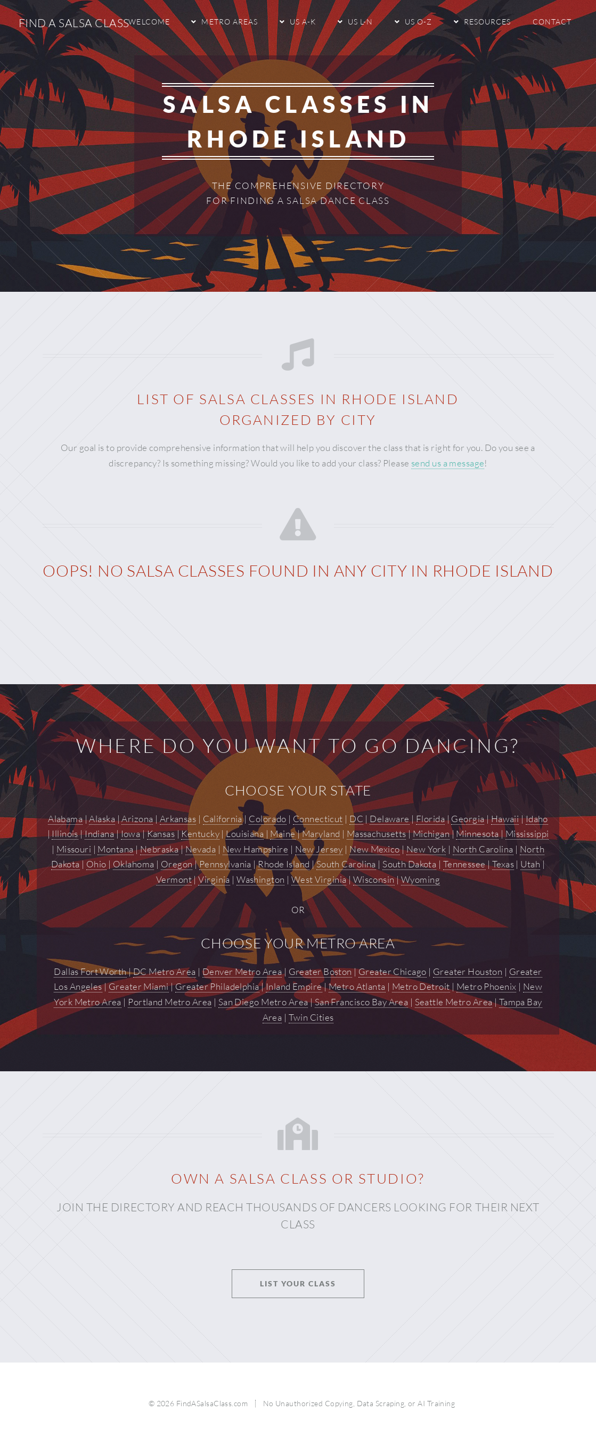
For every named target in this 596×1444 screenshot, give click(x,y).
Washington (260, 879)
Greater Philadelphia (217, 986)
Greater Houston (468, 971)
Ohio (96, 863)
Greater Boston (320, 971)
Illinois (65, 833)
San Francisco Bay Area (362, 1001)
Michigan (431, 833)
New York (426, 849)
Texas (503, 863)
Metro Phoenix (486, 986)
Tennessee (464, 863)
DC (356, 818)
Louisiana (245, 833)
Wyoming (420, 879)
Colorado (267, 818)
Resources (487, 21)
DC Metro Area (164, 971)
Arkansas (178, 818)
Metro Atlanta (357, 986)
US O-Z (418, 21)
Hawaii (505, 818)
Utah (530, 863)
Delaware (389, 818)
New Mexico (374, 849)
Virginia (214, 879)
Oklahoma (133, 863)
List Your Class (298, 1283)
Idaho (537, 818)
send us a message (447, 463)
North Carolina (483, 849)
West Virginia (319, 879)
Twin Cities (311, 1017)
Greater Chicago (392, 971)
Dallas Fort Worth (90, 971)
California (222, 818)
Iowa (131, 833)
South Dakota (409, 863)
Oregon (177, 863)
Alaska (102, 818)
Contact (552, 21)
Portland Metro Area (169, 1001)
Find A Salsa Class (74, 23)
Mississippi (527, 833)
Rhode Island (283, 863)
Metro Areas (229, 21)
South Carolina (346, 863)
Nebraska (159, 849)
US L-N (360, 21)
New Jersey (319, 849)
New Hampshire (256, 849)
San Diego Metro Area (263, 1001)
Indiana (99, 833)
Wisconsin (374, 879)
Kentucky (200, 833)
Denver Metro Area (242, 971)
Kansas (161, 833)
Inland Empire (294, 986)
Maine (282, 833)
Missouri (73, 849)
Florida (430, 818)
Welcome (148, 21)
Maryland (321, 833)
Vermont (174, 879)
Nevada (200, 849)
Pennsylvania (225, 863)
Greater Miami (139, 986)
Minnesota (477, 833)
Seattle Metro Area (454, 1001)
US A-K (303, 21)
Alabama (65, 818)
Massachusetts (376, 833)
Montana (115, 849)
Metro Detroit (421, 986)
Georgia (467, 818)
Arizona (137, 818)
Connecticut (318, 818)
